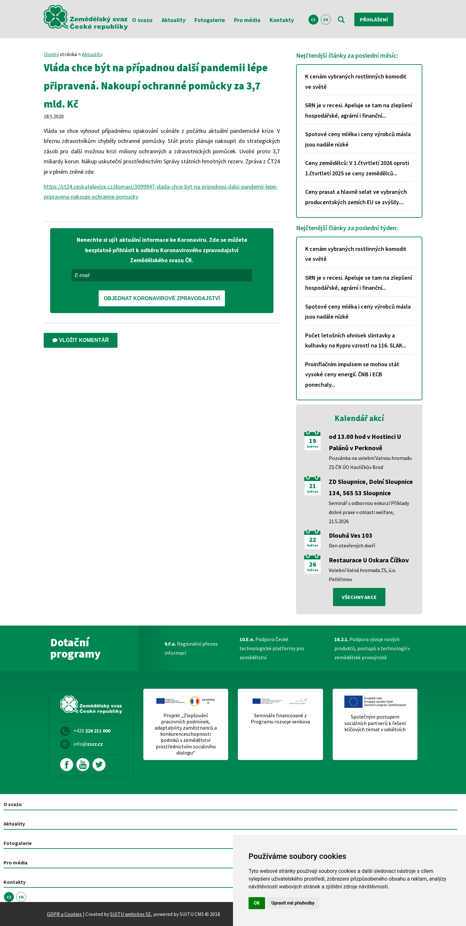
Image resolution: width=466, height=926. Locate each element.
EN (325, 19)
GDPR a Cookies (64, 914)
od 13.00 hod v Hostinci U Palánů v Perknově (365, 442)
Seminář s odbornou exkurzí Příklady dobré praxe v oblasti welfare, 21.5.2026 (369, 512)
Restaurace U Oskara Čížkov (369, 560)
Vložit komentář (80, 340)
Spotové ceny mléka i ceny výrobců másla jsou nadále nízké (358, 139)
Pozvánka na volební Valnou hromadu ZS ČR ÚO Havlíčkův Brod (370, 462)
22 (312, 540)
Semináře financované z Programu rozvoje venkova (280, 718)
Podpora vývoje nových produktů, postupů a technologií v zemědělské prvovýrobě (372, 648)
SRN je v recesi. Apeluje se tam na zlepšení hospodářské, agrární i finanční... (358, 110)
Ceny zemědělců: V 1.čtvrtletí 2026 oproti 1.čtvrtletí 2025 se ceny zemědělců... (357, 168)
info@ (88, 744)
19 (312, 441)
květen (312, 447)
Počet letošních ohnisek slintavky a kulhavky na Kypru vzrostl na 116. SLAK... (355, 340)
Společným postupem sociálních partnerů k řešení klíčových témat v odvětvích (375, 723)
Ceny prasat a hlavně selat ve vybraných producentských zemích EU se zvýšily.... (356, 197)
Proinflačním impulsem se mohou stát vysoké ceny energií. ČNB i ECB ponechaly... (352, 374)
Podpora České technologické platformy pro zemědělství (271, 648)
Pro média (247, 20)
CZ (313, 19)
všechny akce (359, 597)
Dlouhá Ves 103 (350, 535)
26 (312, 564)
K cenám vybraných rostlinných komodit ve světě (355, 81)
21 (312, 486)
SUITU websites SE (130, 914)
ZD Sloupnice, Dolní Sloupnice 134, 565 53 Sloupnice (371, 487)
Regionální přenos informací (191, 648)
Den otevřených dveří (352, 545)
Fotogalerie (209, 20)
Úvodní (51, 54)
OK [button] (257, 903)
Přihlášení (374, 19)
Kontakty (282, 20)
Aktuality (173, 20)
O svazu (142, 20)
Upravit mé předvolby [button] (293, 903)
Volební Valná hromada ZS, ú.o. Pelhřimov (362, 574)
